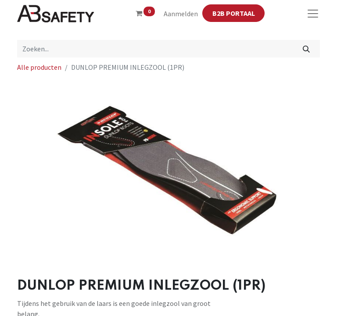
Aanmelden (181, 13)
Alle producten (39, 67)
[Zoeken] (306, 48)
